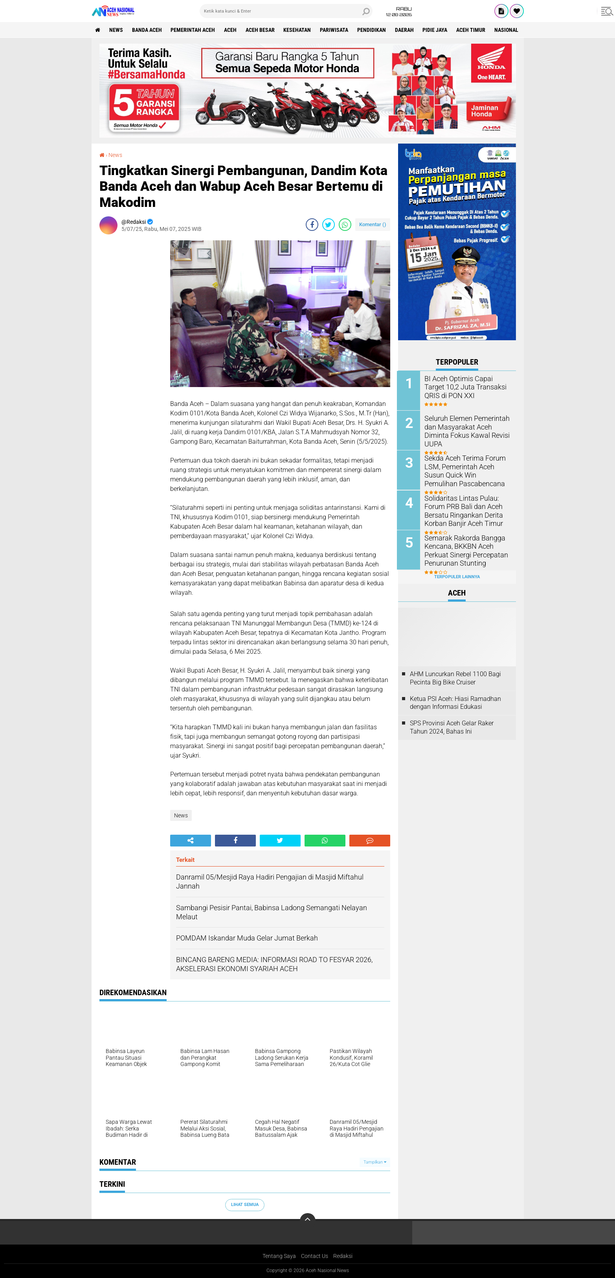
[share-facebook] (312, 224)
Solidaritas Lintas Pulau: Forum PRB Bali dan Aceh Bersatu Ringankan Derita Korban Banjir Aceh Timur (461, 510)
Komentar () (372, 224)
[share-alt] (190, 840)
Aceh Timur (472, 30)
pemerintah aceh (193, 30)
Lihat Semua (245, 1204)
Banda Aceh (147, 30)
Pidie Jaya (436, 30)
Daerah (405, 30)
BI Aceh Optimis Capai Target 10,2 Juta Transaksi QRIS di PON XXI (466, 387)
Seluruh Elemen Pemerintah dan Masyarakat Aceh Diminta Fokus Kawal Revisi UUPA (467, 427)
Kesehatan (298, 30)
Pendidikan (372, 30)
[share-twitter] (328, 224)
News (116, 30)
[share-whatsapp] (345, 224)
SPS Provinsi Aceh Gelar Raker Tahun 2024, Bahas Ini (452, 727)
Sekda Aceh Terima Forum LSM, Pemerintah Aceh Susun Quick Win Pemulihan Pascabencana (466, 470)
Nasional (508, 30)
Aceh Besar (260, 30)
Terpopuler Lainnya (457, 576)
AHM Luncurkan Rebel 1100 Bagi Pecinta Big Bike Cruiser (455, 677)
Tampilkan (374, 1162)
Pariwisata (335, 30)
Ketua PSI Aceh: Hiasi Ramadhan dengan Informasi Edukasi (455, 702)
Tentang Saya (279, 1256)
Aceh (231, 30)
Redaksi (342, 1256)
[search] (286, 11)
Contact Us (314, 1256)
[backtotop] (308, 1221)
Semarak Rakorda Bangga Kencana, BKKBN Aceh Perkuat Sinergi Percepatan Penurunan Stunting (463, 550)
